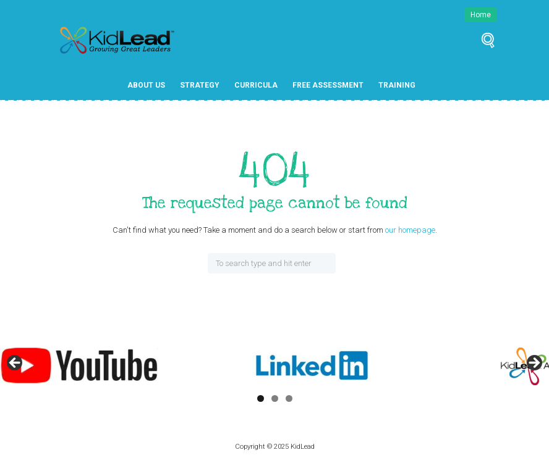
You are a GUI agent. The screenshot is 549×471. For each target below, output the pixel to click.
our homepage (410, 230)
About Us (146, 85)
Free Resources (159, 107)
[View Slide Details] (79, 365)
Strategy (199, 85)
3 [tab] (289, 398)
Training (396, 85)
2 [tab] (274, 398)
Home (480, 14)
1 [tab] (260, 398)
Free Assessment (328, 85)
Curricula (256, 85)
